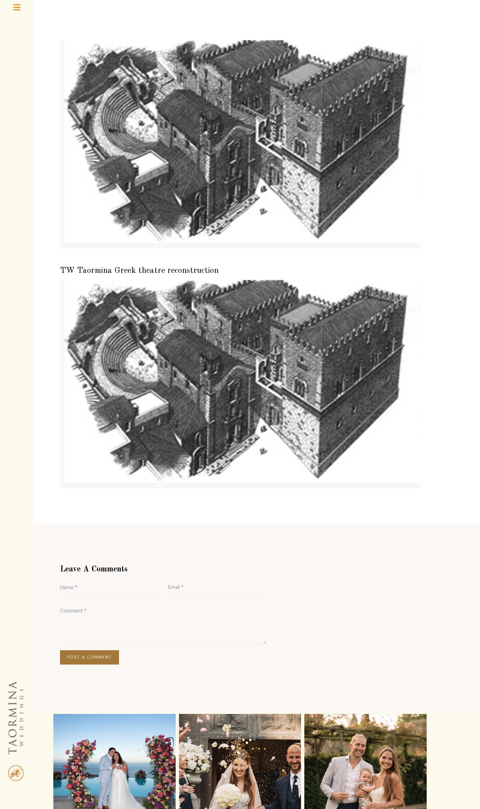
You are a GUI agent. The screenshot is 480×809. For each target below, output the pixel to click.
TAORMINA (318, 761)
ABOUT (145, 761)
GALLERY (231, 761)
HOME (115, 761)
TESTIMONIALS (186, 761)
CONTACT (361, 761)
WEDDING (272, 761)
